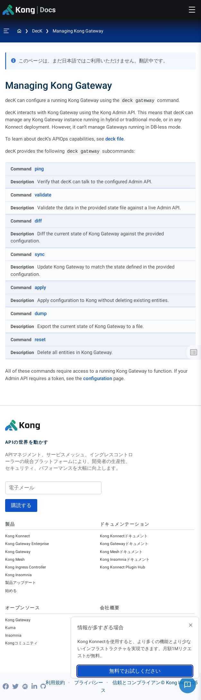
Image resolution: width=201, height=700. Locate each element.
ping (39, 169)
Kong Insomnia (18, 575)
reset (40, 339)
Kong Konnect (17, 536)
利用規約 (55, 683)
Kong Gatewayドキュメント (124, 543)
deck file (114, 139)
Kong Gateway (18, 552)
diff (38, 221)
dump (41, 313)
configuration (97, 378)
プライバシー (88, 683)
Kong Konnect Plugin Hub (122, 567)
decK (37, 30)
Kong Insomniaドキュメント (125, 559)
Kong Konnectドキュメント (124, 536)
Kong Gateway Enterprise (27, 543)
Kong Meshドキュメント (121, 552)
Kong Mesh (15, 559)
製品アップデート (20, 582)
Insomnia (13, 635)
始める (11, 590)
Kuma (10, 627)
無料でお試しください (135, 671)
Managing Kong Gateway (78, 30)
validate (43, 195)
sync (40, 254)
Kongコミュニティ (21, 643)
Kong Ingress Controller (25, 567)
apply (40, 287)
